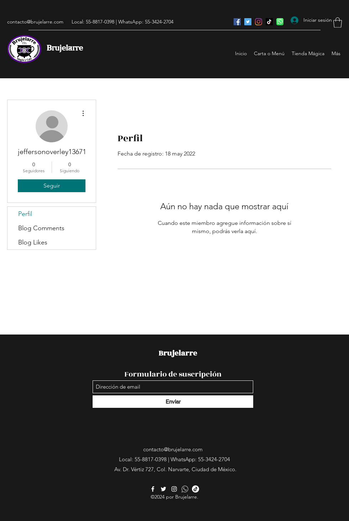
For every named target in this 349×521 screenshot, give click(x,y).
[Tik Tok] (269, 21)
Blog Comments (41, 228)
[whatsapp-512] (184, 489)
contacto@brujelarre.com (35, 22)
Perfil (25, 214)
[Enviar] (173, 401)
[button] (337, 22)
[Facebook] (237, 21)
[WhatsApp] (279, 21)
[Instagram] (258, 21)
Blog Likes (32, 242)
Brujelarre (65, 48)
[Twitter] (247, 21)
